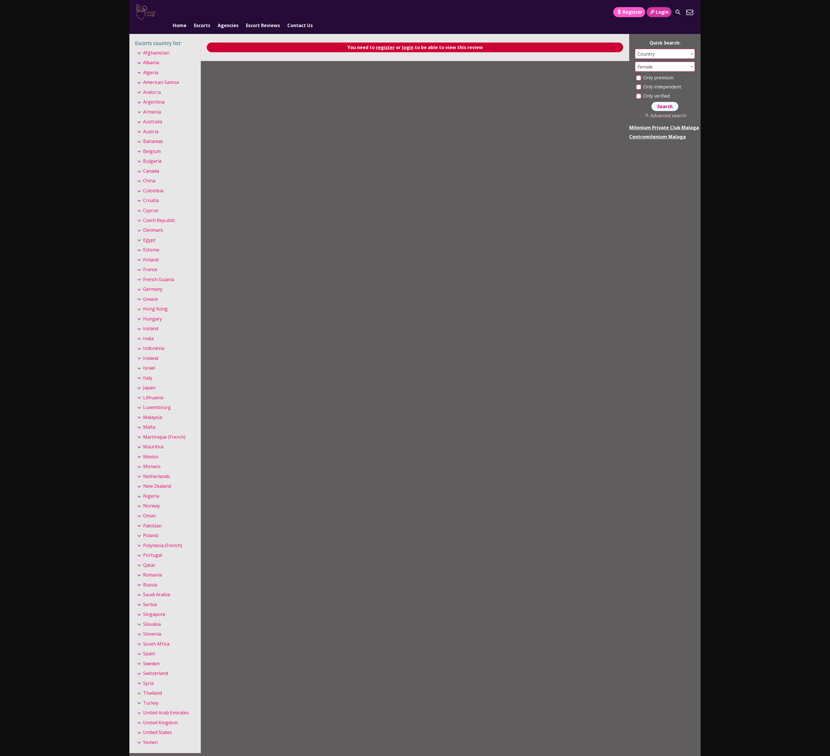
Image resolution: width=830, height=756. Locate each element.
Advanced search (665, 106)
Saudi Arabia (156, 585)
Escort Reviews (263, 12)
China (149, 171)
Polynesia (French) (162, 536)
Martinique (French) (164, 427)
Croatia (151, 191)
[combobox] (665, 44)
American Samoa (161, 73)
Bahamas (153, 132)
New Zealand (157, 477)
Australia (152, 112)
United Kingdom (160, 713)
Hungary (152, 309)
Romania (152, 565)
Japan (149, 378)
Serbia (150, 595)
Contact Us (300, 12)
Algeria (150, 63)
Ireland (150, 349)
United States (157, 723)
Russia (150, 575)
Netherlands (156, 467)
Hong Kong (155, 299)
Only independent (658, 77)
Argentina (154, 93)
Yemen (150, 733)
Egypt (149, 230)
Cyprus (150, 201)
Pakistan (152, 516)
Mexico (150, 447)
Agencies (228, 12)
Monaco (152, 457)
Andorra (152, 83)
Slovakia (152, 615)
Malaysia (152, 408)
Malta (149, 418)
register (385, 38)
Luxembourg (157, 398)
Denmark (153, 220)
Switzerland (155, 664)
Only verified (653, 86)
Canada (151, 161)
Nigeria (151, 486)
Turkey (151, 693)
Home (180, 12)
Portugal (152, 546)
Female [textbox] (645, 57)
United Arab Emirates (166, 703)
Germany (153, 280)
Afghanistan (156, 43)
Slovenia (152, 624)
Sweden (151, 654)
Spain (149, 644)
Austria (151, 122)
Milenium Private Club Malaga (664, 118)
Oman (149, 506)
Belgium (152, 142)
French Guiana (158, 270)
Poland (150, 526)
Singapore (154, 605)
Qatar (149, 556)
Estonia (151, 240)
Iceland (150, 319)
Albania (151, 53)
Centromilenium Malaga (657, 127)
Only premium (654, 68)
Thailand (152, 683)
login (408, 38)
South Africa (156, 634)
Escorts (202, 12)
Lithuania (153, 388)
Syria (148, 674)
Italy (147, 368)
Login (659, 12)
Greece (150, 290)
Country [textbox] (646, 44)
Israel (149, 358)
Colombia (153, 181)
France (150, 260)
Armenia (152, 102)
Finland (151, 250)
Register (629, 12)
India (148, 329)
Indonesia (153, 339)
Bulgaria (152, 152)
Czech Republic (159, 211)
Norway (151, 496)
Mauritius (153, 437)
